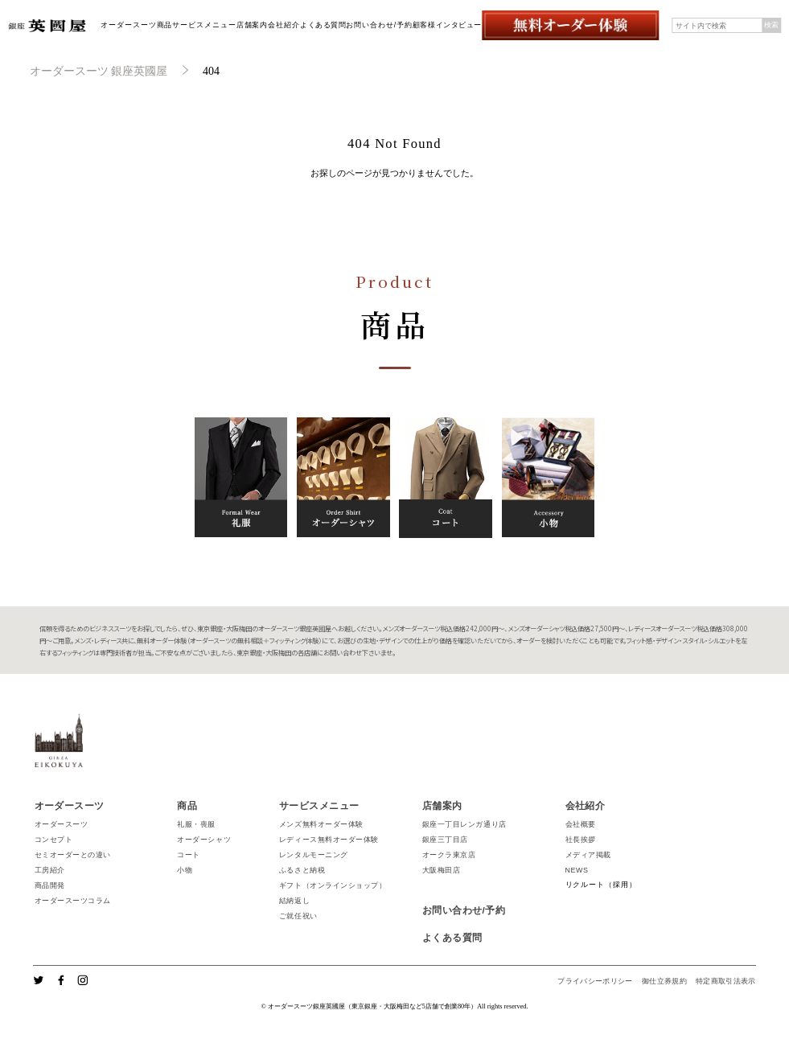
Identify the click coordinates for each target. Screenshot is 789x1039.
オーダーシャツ (204, 840)
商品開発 (50, 885)
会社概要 (580, 824)
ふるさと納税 (302, 870)
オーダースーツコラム (73, 901)
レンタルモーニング (313, 855)
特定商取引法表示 (726, 981)
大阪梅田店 (441, 870)
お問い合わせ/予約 (379, 25)
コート (188, 855)
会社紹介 (284, 25)
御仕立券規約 (664, 981)
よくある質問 (323, 25)
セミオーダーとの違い (73, 855)
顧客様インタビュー (447, 25)
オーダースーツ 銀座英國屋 (99, 71)
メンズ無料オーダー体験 (321, 824)
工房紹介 (50, 870)
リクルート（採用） (601, 885)
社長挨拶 (580, 840)
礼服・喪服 (196, 824)
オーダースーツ (128, 25)
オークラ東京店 (449, 855)
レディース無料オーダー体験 (329, 840)
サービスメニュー (204, 25)
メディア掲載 (588, 855)
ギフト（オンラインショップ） (333, 885)
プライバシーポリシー (595, 981)
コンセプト (54, 840)
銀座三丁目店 (445, 840)
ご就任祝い (298, 916)
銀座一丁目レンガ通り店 (464, 824)
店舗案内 (252, 25)
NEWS (577, 870)
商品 (165, 25)
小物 (184, 870)
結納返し (294, 901)
